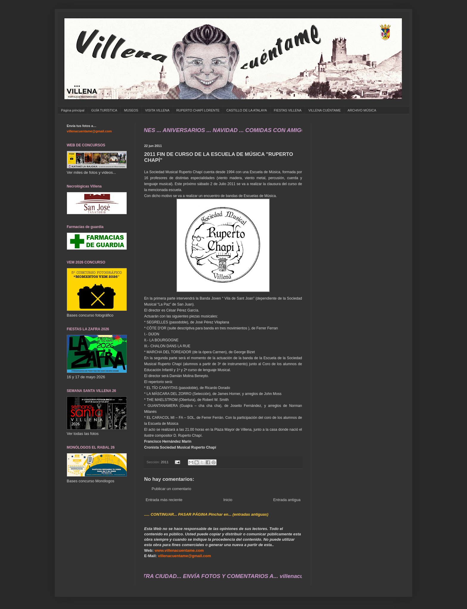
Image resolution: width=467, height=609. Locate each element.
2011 (165, 462)
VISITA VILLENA (157, 110)
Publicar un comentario (171, 488)
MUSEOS (131, 110)
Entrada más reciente (164, 500)
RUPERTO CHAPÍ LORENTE (198, 110)
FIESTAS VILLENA (287, 110)
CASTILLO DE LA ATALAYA (246, 110)
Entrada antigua (287, 500)
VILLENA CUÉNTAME (324, 110)
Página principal (72, 110)
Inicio (227, 500)
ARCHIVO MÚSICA (362, 110)
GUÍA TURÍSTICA (104, 110)
